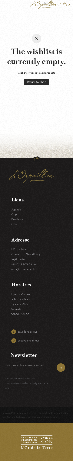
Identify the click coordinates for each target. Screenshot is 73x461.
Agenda (16, 209)
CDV (14, 224)
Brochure (17, 219)
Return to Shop (36, 82)
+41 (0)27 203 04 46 (23, 264)
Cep (14, 214)
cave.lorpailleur (27, 332)
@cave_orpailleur (28, 340)
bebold (54, 417)
